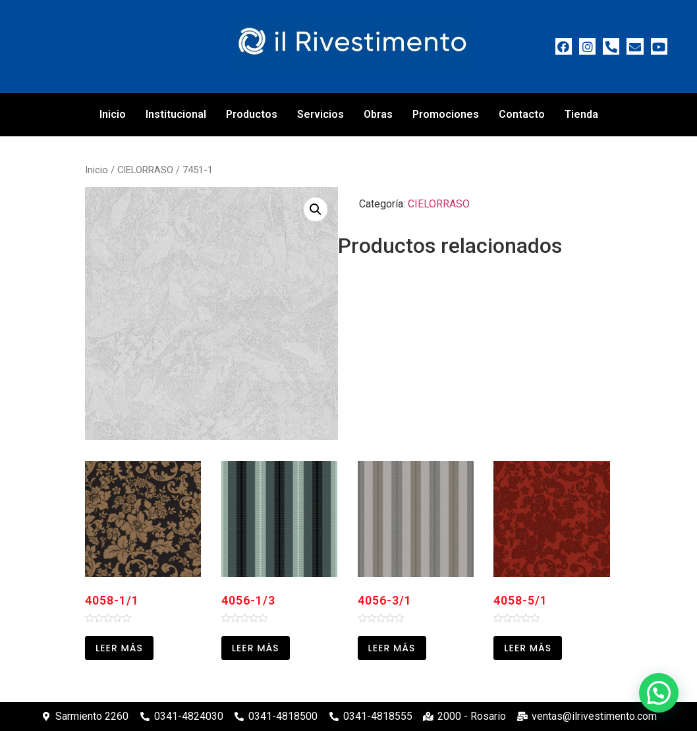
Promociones (445, 114)
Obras (378, 114)
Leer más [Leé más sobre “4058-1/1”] (119, 648)
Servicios (320, 114)
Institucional (176, 114)
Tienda (581, 114)
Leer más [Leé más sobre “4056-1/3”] (255, 648)
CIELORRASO (145, 170)
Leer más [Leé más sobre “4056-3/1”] (392, 648)
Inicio (112, 114)
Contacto (522, 114)
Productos (251, 114)
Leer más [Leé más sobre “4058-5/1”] (527, 648)
